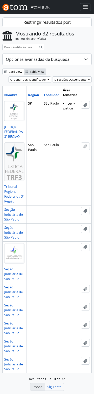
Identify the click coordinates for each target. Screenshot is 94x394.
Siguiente (54, 387)
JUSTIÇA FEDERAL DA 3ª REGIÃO (13, 132)
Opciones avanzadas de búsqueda (38, 59)
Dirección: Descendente (70, 79)
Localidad (51, 95)
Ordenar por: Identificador (28, 79)
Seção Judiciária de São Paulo (13, 232)
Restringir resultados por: (47, 22)
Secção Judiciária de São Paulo (13, 214)
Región (33, 95)
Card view (13, 72)
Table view (34, 72)
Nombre (10, 95)
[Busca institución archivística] (20, 47)
